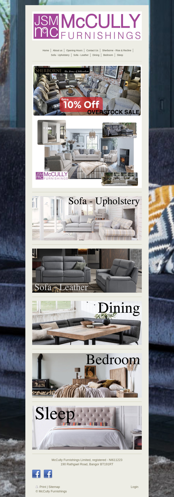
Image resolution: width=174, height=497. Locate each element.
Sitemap (54, 487)
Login (134, 487)
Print (41, 487)
